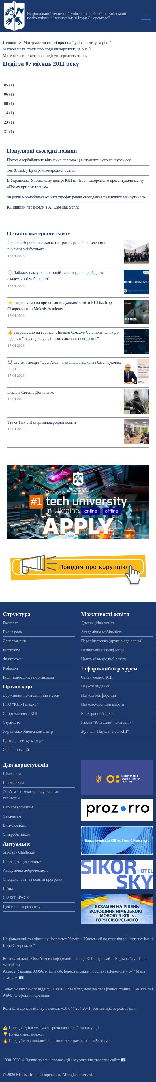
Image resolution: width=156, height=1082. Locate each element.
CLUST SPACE (16, 897)
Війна (8, 888)
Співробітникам (16, 834)
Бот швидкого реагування (114, 1008)
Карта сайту (125, 958)
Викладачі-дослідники (22, 861)
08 (6, 103)
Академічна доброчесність (25, 870)
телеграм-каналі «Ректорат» (88, 1041)
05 (6, 85)
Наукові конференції (98, 695)
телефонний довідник (31, 995)
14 (6, 113)
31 (6, 132)
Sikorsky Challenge (19, 852)
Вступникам (13, 782)
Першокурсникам (18, 807)
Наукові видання (95, 686)
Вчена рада (12, 632)
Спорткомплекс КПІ (20, 713)
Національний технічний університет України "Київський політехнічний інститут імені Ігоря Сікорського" (76, 16)
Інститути (11, 650)
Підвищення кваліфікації (102, 650)
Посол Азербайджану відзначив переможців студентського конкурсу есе (69, 160)
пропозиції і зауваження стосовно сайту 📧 (89, 1060)
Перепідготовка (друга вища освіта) (111, 641)
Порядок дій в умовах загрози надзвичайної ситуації (54, 1028)
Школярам (12, 774)
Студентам (12, 816)
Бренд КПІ (84, 958)
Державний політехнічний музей (31, 695)
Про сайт (104, 958)
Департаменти (15, 641)
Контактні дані (15, 958)
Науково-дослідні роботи (102, 704)
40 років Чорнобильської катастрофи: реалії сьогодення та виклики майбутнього (76, 197)
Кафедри (10, 668)
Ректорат (10, 623)
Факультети (13, 659)
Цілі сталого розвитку (21, 907)
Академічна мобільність (102, 632)
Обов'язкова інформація (51, 958)
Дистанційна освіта (97, 623)
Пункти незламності (26, 1034)
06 (6, 94)
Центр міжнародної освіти (103, 659)
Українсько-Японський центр (28, 731)
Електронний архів (97, 713)
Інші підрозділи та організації (28, 677)
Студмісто (11, 722)
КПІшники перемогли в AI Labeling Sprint (43, 207)
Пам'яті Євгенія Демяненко (30, 392)
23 (6, 122)
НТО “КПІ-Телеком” (20, 704)
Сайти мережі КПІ (97, 677)
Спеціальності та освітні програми (33, 879)
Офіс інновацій (16, 749)
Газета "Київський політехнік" (107, 722)
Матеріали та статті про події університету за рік (65, 43)
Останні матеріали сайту (38, 233)
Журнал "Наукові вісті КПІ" (105, 731)
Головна (10, 43)
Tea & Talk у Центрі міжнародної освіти (41, 170)
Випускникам (14, 825)
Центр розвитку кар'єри (23, 740)
